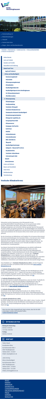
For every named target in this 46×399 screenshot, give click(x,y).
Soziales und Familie (9, 63)
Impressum (8, 384)
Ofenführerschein (11, 96)
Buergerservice (11, 49)
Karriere (8, 395)
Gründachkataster (11, 134)
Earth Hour (9, 129)
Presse (7, 393)
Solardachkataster (11, 137)
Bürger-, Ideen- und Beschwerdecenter (12, 45)
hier (33, 275)
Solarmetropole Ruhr (11, 156)
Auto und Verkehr (8, 60)
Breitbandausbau (8, 172)
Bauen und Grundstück (10, 167)
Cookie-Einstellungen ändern (10, 312)
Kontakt (9, 339)
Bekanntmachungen (7, 37)
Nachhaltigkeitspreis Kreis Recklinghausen (18, 90)
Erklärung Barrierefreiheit (14, 391)
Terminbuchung (8, 175)
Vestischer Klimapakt (12, 107)
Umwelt (7, 159)
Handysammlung (10, 104)
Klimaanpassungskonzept (13, 82)
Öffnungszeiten (13, 322)
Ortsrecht (4, 39)
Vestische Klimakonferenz (13, 110)
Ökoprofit (8, 142)
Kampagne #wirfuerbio (12, 126)
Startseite (4, 49)
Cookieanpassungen (12, 388)
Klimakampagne (10, 101)
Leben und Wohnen (9, 164)
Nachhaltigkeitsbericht (12, 88)
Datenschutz (9, 386)
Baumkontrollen (10, 150)
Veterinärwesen (9, 161)
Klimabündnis (9, 85)
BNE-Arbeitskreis (10, 139)
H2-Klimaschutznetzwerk (13, 93)
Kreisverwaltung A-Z (7, 34)
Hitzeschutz (9, 79)
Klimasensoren (10, 123)
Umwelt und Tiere (21, 49)
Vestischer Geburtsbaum (12, 153)
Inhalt (7, 380)
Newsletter (9, 397)
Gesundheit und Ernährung (11, 65)
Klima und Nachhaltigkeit (33, 49)
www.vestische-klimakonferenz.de (19, 286)
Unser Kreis (7, 169)
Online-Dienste (7, 57)
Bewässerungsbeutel (11, 77)
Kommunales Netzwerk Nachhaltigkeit (16, 112)
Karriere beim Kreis (7, 42)
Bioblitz (8, 131)
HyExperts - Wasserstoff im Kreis (15, 148)
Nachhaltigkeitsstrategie (13, 145)
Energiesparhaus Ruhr (12, 120)
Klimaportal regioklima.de (13, 118)
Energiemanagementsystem (13, 115)
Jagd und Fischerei (10, 71)
